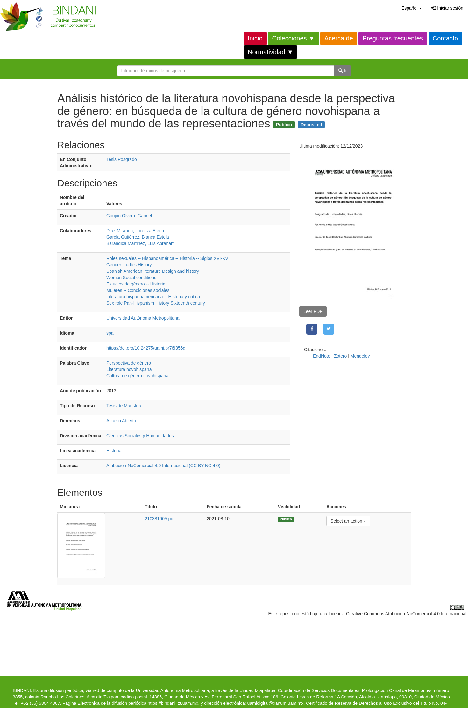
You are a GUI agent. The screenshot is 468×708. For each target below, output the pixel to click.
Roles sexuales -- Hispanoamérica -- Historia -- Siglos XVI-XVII (168, 258)
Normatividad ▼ (270, 51)
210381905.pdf (159, 518)
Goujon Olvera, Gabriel (129, 215)
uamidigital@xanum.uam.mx (275, 703)
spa (110, 333)
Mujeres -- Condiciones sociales (137, 290)
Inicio (255, 38)
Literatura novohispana (129, 369)
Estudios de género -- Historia (135, 283)
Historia (113, 450)
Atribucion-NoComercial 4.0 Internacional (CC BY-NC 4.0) (163, 465)
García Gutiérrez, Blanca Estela (137, 237)
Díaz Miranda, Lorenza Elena (135, 230)
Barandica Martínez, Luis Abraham (140, 243)
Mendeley (360, 355)
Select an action (348, 520)
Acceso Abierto (121, 420)
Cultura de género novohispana (137, 375)
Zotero (340, 355)
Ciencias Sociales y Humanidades (140, 435)
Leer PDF (313, 311)
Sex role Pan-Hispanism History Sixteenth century (155, 303)
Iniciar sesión (447, 8)
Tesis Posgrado (121, 159)
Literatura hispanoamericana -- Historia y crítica (153, 296)
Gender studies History (129, 264)
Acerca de (338, 38)
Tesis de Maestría (123, 405)
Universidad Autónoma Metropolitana (143, 318)
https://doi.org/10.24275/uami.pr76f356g (145, 347)
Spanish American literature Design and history (152, 271)
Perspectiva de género (128, 362)
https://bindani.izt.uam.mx (173, 703)
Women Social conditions (131, 277)
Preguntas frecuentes (393, 38)
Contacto (445, 38)
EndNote (321, 355)
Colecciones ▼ (293, 38)
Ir (342, 70)
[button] (412, 8)
